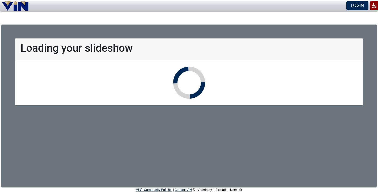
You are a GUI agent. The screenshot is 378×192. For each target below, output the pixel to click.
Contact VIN (183, 190)
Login (357, 5)
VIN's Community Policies (154, 190)
